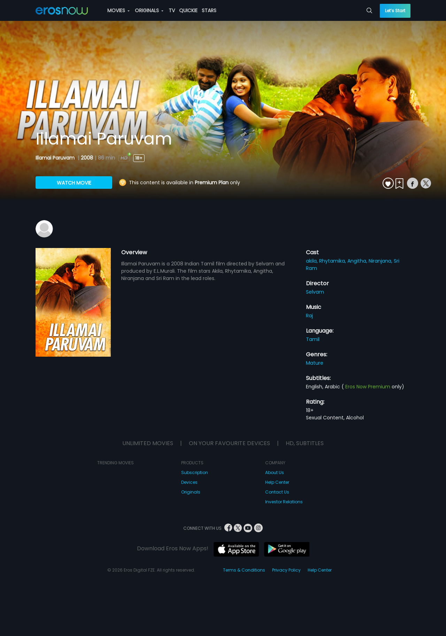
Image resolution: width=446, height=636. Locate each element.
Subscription (194, 472)
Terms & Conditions (244, 570)
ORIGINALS (149, 10)
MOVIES (118, 10)
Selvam (315, 291)
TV (172, 10)
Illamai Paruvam (56, 157)
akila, (312, 260)
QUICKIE (188, 10)
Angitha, (358, 260)
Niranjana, (381, 260)
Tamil (313, 339)
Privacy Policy (286, 570)
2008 (87, 157)
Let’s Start (395, 11)
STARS (209, 10)
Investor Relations (284, 502)
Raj (309, 315)
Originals (190, 492)
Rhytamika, (333, 260)
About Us (274, 472)
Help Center (277, 482)
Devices (189, 482)
